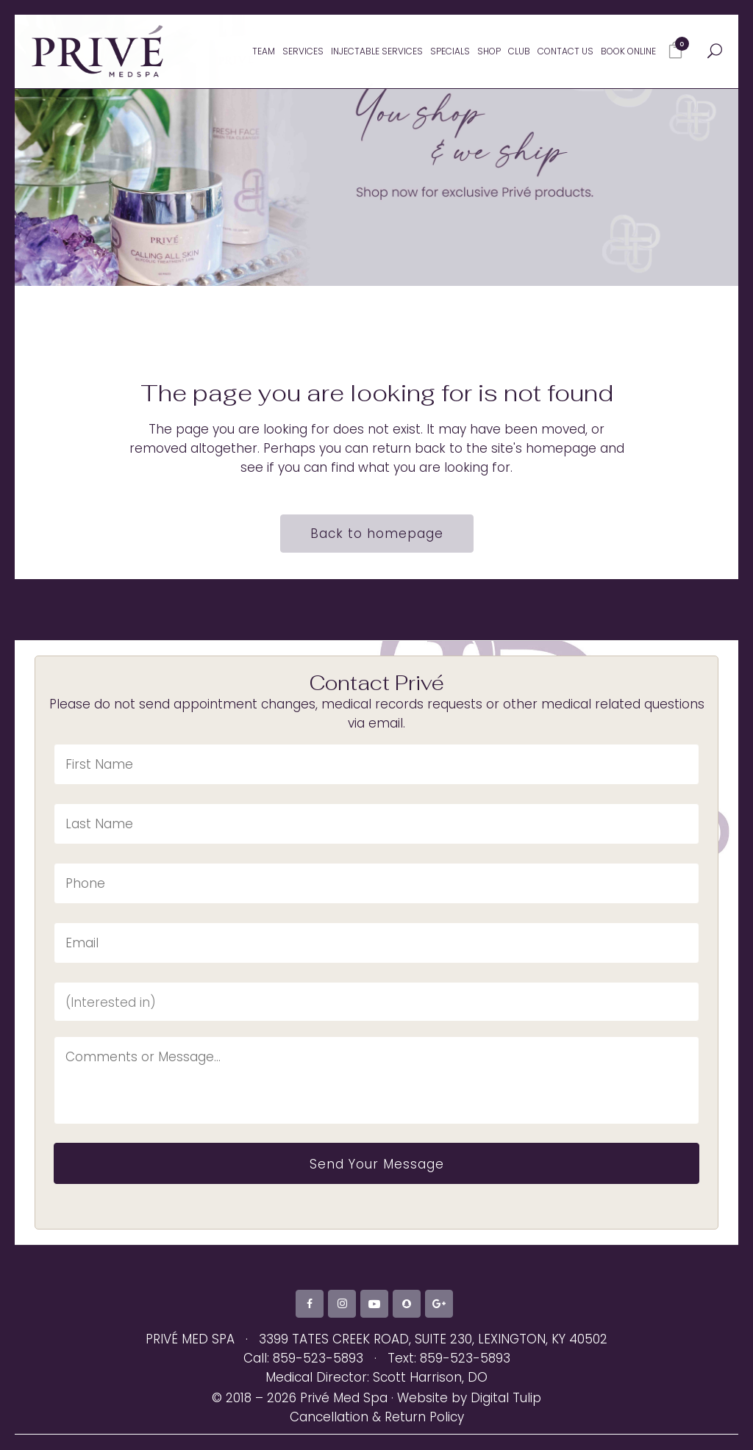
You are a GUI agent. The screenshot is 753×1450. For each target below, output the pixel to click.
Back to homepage (376, 533)
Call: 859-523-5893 (303, 1374)
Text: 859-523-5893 (449, 1374)
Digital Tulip (506, 1414)
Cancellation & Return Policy (377, 1433)
